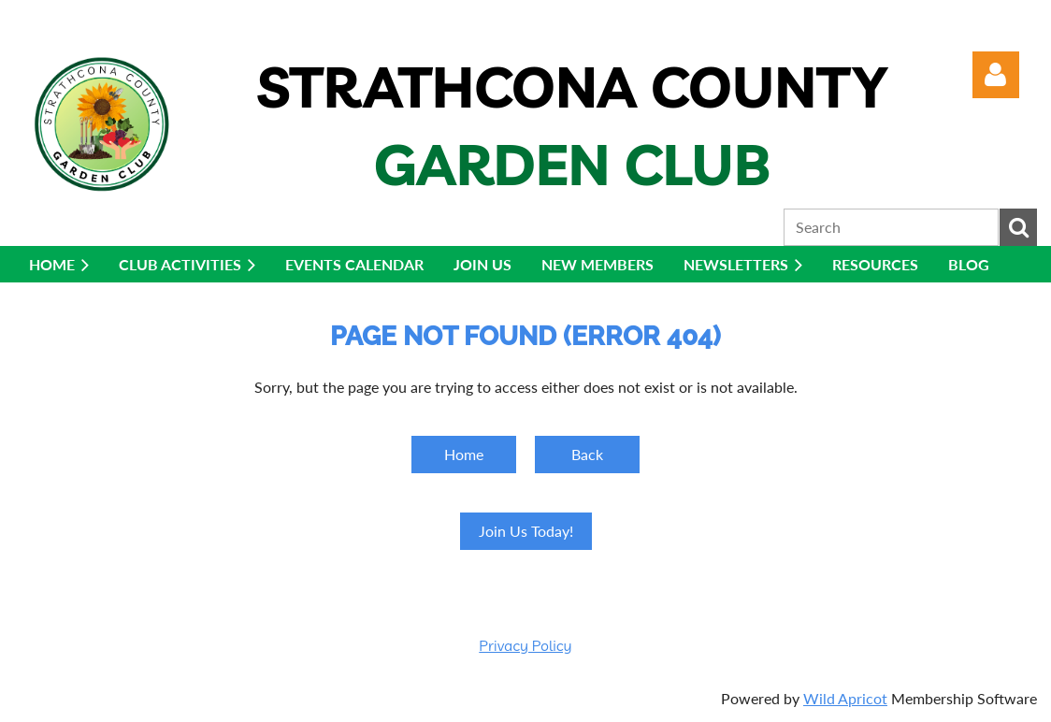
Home (463, 454)
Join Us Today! (526, 531)
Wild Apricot (845, 698)
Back (587, 454)
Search (1018, 227)
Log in (995, 74)
